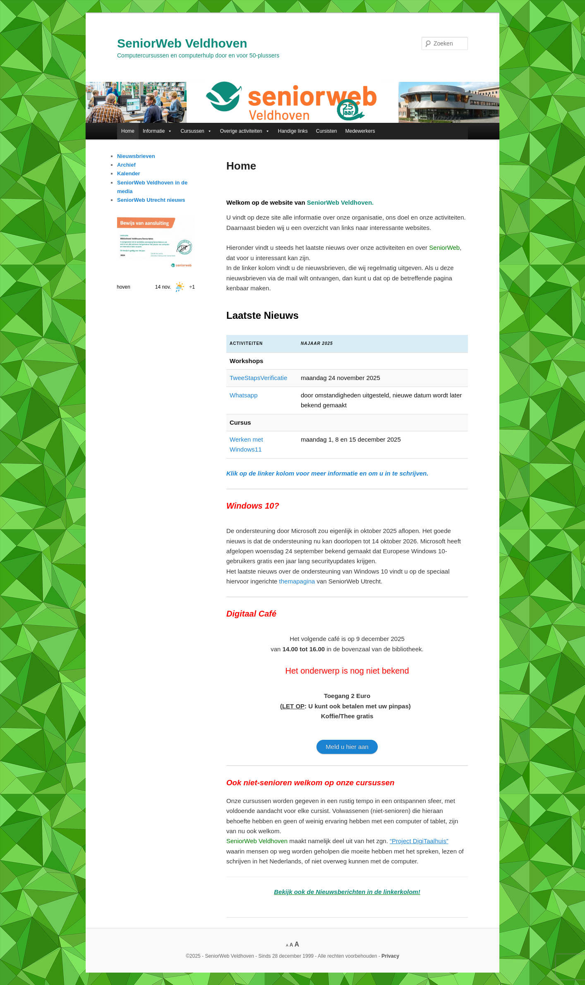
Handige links (293, 131)
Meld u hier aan (347, 746)
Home (127, 131)
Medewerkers (360, 131)
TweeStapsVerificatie (258, 377)
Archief (126, 165)
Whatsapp (244, 395)
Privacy (390, 956)
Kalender (128, 173)
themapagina (297, 581)
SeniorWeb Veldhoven (182, 43)
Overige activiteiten (245, 131)
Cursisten (326, 131)
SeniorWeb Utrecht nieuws (151, 200)
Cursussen (195, 131)
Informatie (157, 131)
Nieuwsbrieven (136, 156)
